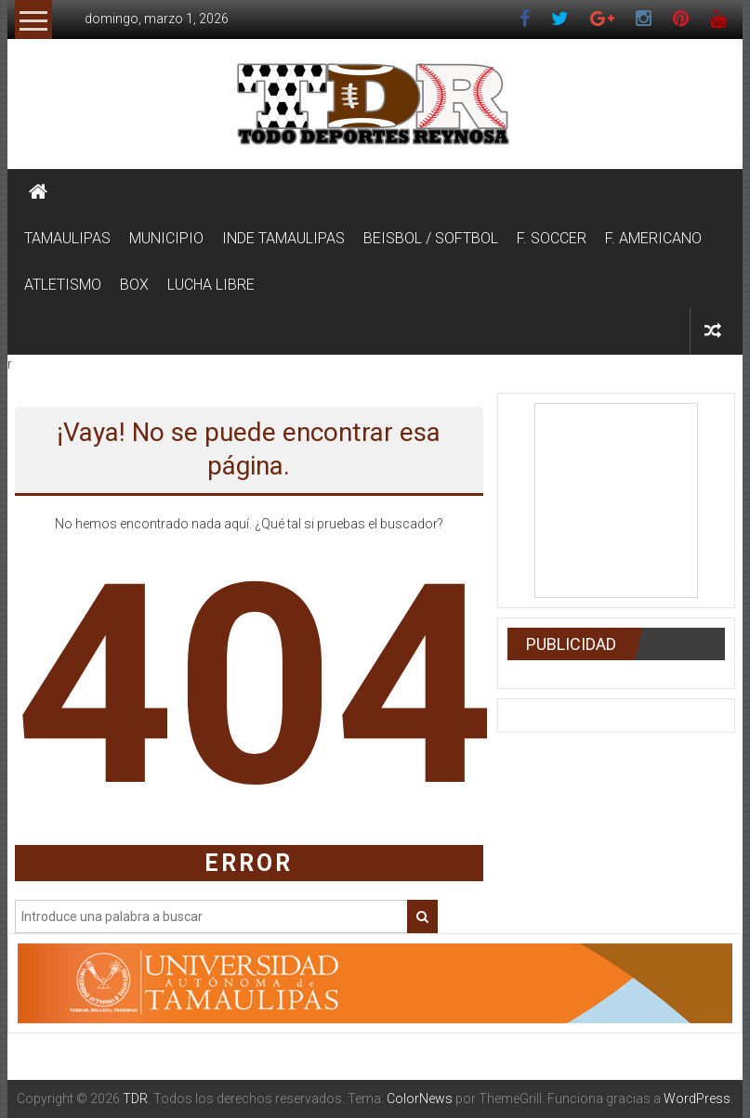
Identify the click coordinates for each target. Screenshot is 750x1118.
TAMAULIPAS (67, 238)
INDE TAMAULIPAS (283, 238)
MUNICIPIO (166, 238)
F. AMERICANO (653, 238)
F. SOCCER (551, 238)
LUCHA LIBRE (211, 284)
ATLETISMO (62, 284)
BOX (134, 284)
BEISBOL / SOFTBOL (430, 238)
